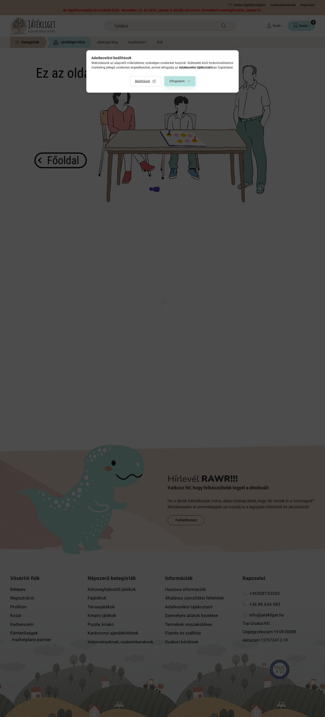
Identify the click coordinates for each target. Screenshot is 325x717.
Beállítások (142, 81)
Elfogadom (177, 81)
